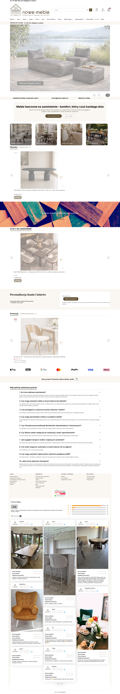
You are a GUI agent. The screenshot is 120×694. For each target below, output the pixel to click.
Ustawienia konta (90, 478)
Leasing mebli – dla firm (66, 479)
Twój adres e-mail (66, 296)
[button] (90, 10)
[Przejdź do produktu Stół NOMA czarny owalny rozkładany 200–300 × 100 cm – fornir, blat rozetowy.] (39, 170)
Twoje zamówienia (91, 476)
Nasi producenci (13, 481)
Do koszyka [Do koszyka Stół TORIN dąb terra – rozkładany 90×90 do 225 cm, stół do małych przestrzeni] (17, 280)
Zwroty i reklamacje (40, 482)
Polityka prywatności (40, 486)
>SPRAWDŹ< (60, 219)
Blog (37, 484)
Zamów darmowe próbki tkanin (42, 476)
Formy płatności (64, 478)
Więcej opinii (60, 683)
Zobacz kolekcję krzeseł (53, 116)
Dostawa (63, 476)
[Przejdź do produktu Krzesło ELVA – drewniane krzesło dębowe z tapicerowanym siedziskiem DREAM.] (39, 336)
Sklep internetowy (59, 692)
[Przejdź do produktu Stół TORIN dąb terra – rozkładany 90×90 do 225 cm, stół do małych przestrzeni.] (39, 252)
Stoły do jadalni (69, 116)
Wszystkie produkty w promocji (28, 313)
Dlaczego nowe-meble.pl (15, 478)
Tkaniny (37, 479)
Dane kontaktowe (14, 476)
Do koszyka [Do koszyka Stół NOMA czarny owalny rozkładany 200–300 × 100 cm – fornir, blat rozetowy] (17, 197)
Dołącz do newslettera (71, 298)
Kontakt (11, 484)
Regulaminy (38, 487)
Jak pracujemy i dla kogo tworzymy (17, 479)
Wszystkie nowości (25, 147)
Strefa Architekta (39, 478)
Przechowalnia (90, 479)
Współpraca (12, 482)
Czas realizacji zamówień (41, 481)
